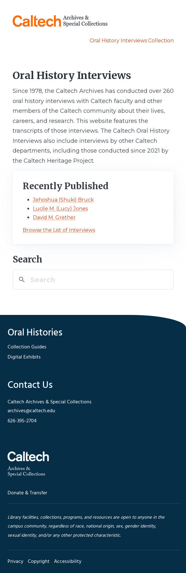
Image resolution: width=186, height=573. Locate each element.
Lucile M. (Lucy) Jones (60, 209)
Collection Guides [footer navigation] (27, 347)
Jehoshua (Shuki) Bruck (63, 200)
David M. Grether (54, 217)
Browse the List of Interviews (59, 230)
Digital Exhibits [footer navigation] (24, 357)
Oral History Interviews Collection (132, 41)
